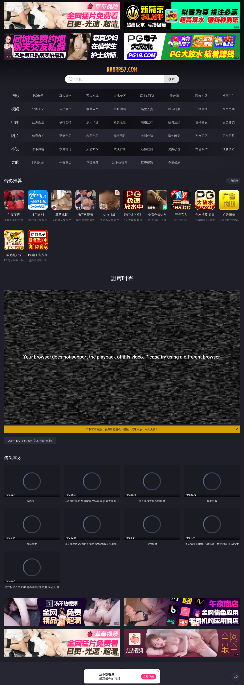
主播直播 (201, 109)
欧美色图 (92, 136)
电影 (15, 122)
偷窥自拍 (38, 136)
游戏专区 (120, 95)
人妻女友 (92, 149)
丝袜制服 (174, 109)
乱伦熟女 (201, 122)
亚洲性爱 (38, 122)
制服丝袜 (147, 122)
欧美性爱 (120, 122)
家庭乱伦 (65, 149)
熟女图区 (201, 136)
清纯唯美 (174, 136)
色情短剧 (174, 162)
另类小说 (174, 149)
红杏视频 (147, 162)
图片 (15, 135)
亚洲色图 (65, 136)
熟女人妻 (147, 109)
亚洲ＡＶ (38, 109)
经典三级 (174, 122)
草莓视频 (92, 162)
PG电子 (38, 95)
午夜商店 (65, 162)
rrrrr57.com (122, 69)
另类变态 (228, 122)
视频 (15, 108)
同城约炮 (38, 162)
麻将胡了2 (147, 95)
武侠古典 (120, 149)
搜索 (172, 79)
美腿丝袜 (147, 136)
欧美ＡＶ (92, 109)
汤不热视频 (119, 162)
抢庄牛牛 (228, 95)
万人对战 (92, 95)
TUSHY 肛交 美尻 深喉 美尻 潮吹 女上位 (30, 440)
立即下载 (148, 676)
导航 (15, 162)
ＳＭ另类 (228, 109)
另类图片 (228, 136)
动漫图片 (120, 136)
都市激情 (38, 149)
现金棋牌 (201, 95)
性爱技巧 (228, 149)
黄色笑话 (201, 149)
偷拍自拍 (65, 122)
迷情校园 (147, 149)
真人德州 (65, 95)
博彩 (15, 95)
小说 (15, 149)
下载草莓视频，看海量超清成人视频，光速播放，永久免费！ (162, 429)
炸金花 (174, 95)
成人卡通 (92, 122)
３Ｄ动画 (120, 109)
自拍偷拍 (65, 109)
